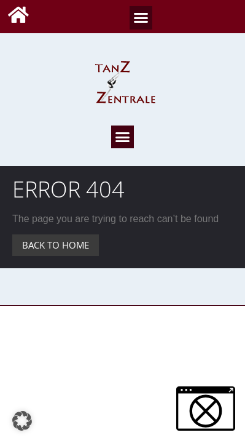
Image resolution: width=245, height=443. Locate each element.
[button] (141, 18)
